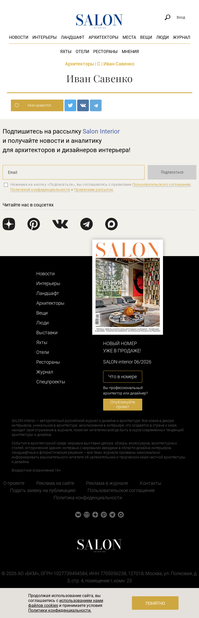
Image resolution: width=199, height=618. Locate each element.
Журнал (181, 37)
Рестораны (105, 51)
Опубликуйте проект (122, 404)
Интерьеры (44, 37)
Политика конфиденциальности (88, 497)
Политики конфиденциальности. (59, 610)
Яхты (66, 51)
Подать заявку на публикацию (43, 490)
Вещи (146, 37)
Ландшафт (72, 37)
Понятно (155, 603)
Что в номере (122, 376)
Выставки (47, 332)
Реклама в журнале (107, 483)
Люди (162, 37)
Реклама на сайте (55, 483)
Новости (18, 37)
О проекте (13, 483)
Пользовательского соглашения (161, 184)
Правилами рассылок (93, 190)
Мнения (130, 51)
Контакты (150, 483)
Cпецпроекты (50, 381)
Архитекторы (103, 37)
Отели (82, 51)
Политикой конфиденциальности (40, 190)
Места (129, 37)
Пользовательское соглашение (121, 490)
